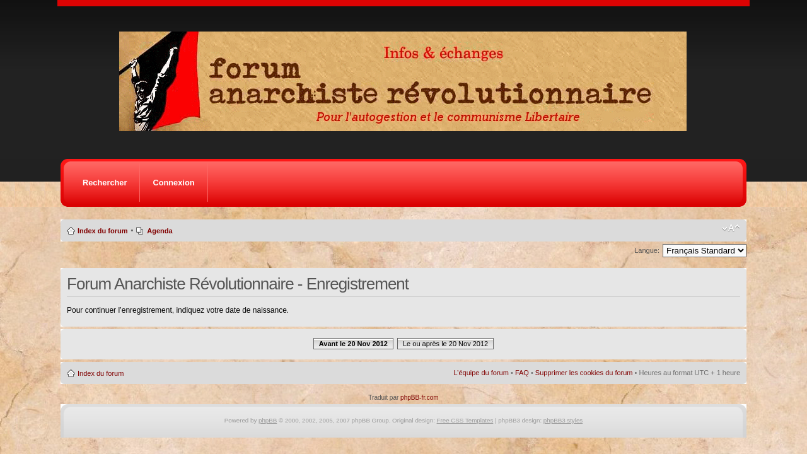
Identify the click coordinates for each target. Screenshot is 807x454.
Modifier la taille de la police (731, 228)
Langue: (646, 250)
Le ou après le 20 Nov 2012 (445, 343)
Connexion (173, 182)
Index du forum (102, 231)
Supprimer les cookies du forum (584, 372)
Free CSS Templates (465, 420)
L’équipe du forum (480, 372)
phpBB (267, 420)
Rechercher (105, 182)
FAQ (522, 372)
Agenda (159, 231)
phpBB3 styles (563, 420)
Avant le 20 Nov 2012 (353, 343)
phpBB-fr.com (419, 397)
